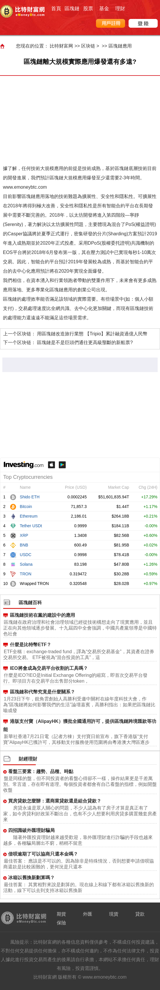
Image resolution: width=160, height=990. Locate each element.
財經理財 (28, 758)
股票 (88, 8)
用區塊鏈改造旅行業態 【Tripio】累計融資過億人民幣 (92, 333)
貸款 (140, 914)
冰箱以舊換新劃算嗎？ (31, 877)
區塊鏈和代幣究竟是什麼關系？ (42, 691)
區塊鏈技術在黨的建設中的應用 (42, 615)
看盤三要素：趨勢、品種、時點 (40, 771)
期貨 (61, 914)
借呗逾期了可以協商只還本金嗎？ (43, 853)
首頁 (56, 8)
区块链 (88, 45)
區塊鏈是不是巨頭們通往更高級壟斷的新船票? (85, 342)
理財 (120, 8)
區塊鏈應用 (120, 45)
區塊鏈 (72, 8)
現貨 (113, 914)
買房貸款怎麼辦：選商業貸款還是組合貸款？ (54, 800)
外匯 (87, 914)
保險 (61, 922)
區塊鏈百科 (30, 602)
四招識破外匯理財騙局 (31, 830)
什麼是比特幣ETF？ (30, 644)
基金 (104, 8)
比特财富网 (61, 45)
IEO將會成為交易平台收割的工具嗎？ (49, 668)
